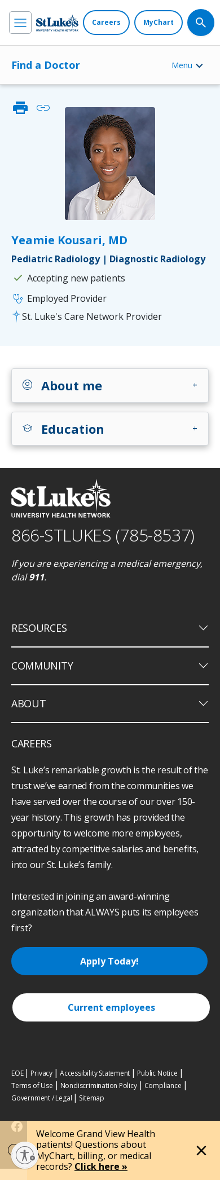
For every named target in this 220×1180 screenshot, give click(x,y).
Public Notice (157, 1073)
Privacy (41, 1073)
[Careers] (106, 22)
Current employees (111, 1007)
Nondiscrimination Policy (98, 1085)
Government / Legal (41, 1098)
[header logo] (57, 23)
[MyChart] (158, 22)
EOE (17, 1073)
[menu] (20, 22)
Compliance (163, 1085)
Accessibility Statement (95, 1073)
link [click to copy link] (43, 108)
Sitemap (91, 1098)
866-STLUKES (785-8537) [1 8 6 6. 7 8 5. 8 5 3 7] (103, 535)
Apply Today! (109, 961)
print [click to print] (20, 108)
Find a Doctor (45, 65)
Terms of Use (32, 1085)
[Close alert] (201, 1150)
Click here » (100, 1166)
